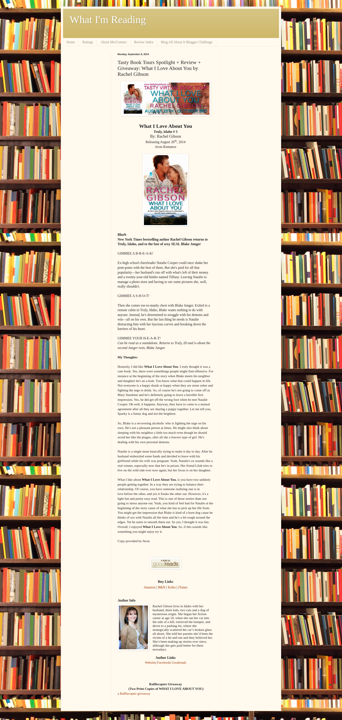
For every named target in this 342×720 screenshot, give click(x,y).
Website (150, 662)
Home (71, 42)
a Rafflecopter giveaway (134, 693)
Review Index (144, 42)
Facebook (163, 662)
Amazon (149, 587)
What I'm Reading (108, 19)
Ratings (87, 42)
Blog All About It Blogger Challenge (186, 42)
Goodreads (179, 662)
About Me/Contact (114, 42)
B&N (162, 587)
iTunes (183, 587)
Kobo (172, 587)
